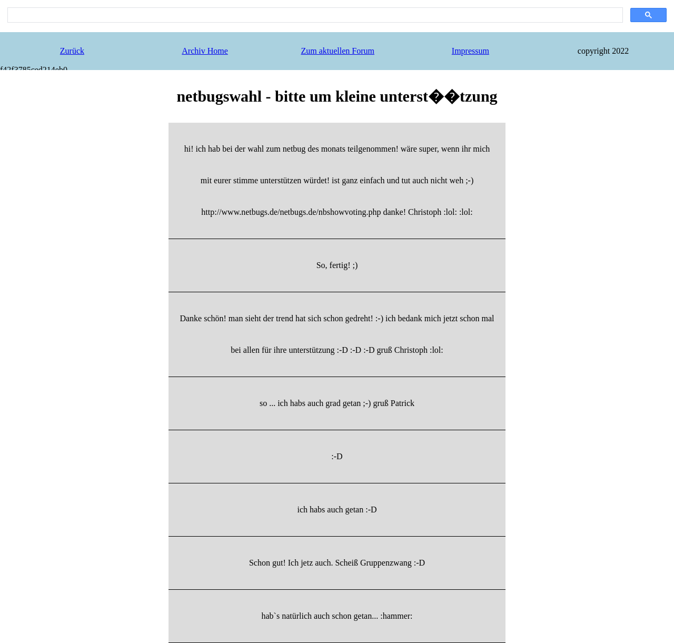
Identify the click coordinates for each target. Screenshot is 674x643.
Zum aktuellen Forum (337, 50)
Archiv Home (205, 50)
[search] (314, 15)
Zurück (72, 50)
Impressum (470, 50)
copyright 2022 (603, 50)
